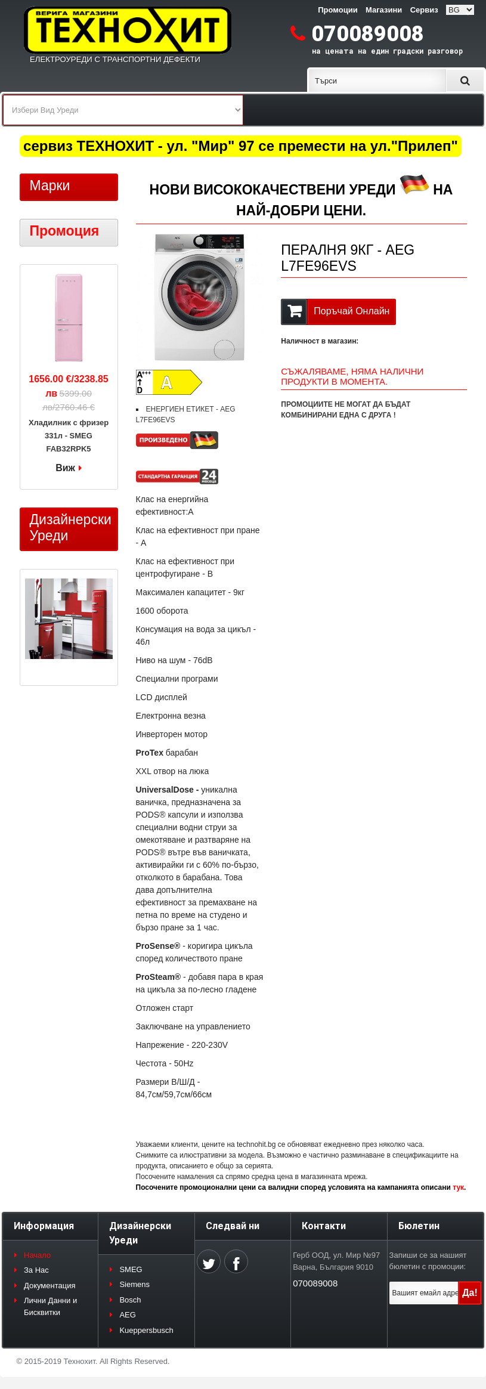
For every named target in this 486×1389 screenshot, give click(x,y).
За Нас (36, 1270)
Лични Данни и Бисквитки (50, 1306)
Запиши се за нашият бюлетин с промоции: (428, 1261)
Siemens (134, 1284)
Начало (37, 1255)
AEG (127, 1314)
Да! (470, 1293)
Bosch (130, 1299)
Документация (50, 1285)
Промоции (337, 9)
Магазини (384, 9)
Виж (65, 468)
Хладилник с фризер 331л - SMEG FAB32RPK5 (69, 435)
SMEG (130, 1269)
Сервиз (424, 9)
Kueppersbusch (146, 1330)
